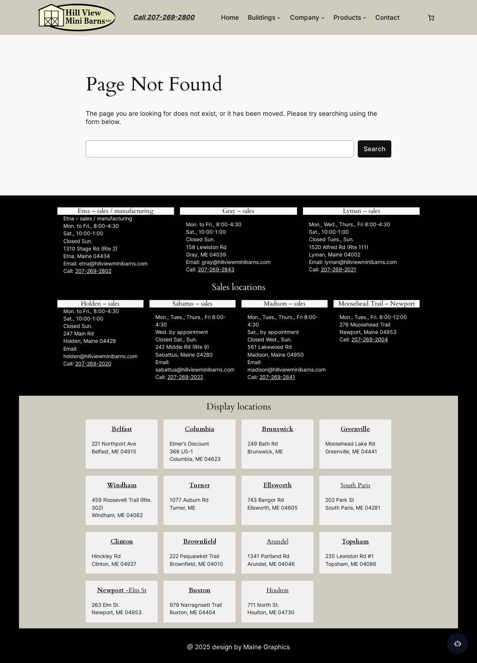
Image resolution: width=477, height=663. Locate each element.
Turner (199, 485)
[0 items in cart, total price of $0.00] (431, 17)
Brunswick (277, 429)
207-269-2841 (277, 377)
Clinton (122, 541)
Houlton (277, 590)
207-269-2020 (93, 363)
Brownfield (199, 541)
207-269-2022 (185, 377)
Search (374, 149)
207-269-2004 (369, 339)
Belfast (121, 429)
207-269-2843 (216, 269)
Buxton (200, 590)
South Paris (355, 485)
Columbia (199, 429)
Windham (122, 485)
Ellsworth (277, 485)
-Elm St (121, 590)
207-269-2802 (93, 271)
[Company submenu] (323, 17)
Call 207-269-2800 (164, 17)
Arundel (277, 541)
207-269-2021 (338, 269)
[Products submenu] (364, 17)
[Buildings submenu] (279, 17)
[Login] (413, 18)
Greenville (355, 429)
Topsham (355, 541)
